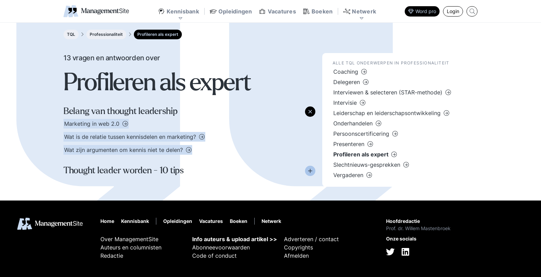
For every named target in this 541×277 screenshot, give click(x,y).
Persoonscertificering (362, 133)
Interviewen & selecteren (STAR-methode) (388, 92)
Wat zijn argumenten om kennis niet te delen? (124, 149)
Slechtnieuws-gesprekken (367, 164)
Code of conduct (214, 255)
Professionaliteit (106, 34)
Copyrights (298, 247)
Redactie (111, 255)
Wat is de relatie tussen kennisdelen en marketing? (131, 136)
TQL (71, 34)
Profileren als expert (157, 34)
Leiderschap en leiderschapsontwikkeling (387, 113)
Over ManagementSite (129, 239)
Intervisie (345, 102)
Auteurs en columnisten (130, 247)
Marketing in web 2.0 (92, 123)
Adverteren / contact (311, 239)
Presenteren (349, 144)
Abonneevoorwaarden (221, 247)
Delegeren (347, 82)
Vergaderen (349, 175)
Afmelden (296, 255)
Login (453, 11)
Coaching (346, 71)
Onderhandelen (353, 123)
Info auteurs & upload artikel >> (234, 239)
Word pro (422, 11)
